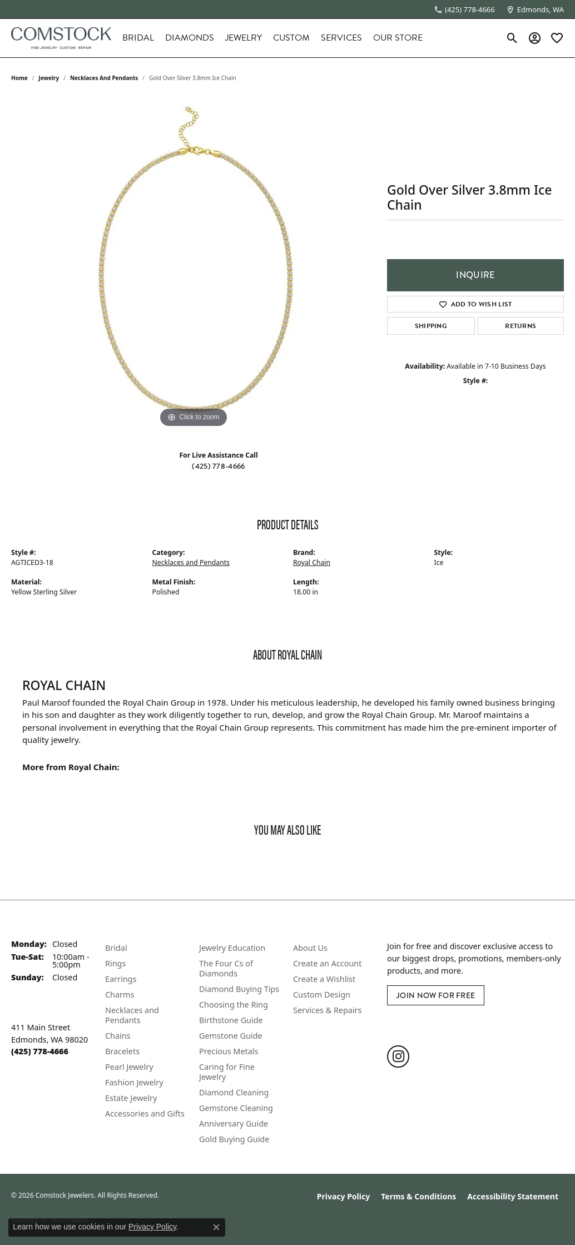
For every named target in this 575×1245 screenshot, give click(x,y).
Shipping (431, 326)
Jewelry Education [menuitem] (232, 948)
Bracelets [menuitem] (122, 1051)
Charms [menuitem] (119, 994)
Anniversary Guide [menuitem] (233, 1123)
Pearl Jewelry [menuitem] (129, 1067)
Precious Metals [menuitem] (228, 1051)
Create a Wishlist (324, 979)
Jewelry (243, 37)
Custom (291, 37)
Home (19, 78)
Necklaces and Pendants (104, 78)
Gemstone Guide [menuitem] (230, 1035)
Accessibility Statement (512, 1196)
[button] (512, 38)
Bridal (138, 37)
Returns (520, 326)
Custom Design (321, 994)
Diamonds (189, 37)
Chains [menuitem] (118, 1035)
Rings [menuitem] (115, 963)
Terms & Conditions (418, 1196)
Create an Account (327, 963)
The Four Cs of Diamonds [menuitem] (226, 968)
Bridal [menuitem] (116, 948)
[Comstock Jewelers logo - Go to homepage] (61, 38)
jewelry (48, 78)
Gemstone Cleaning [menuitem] (236, 1108)
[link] (464, 9)
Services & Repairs (327, 1010)
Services (341, 37)
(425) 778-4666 (218, 466)
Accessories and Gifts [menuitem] (145, 1113)
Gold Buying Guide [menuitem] (234, 1139)
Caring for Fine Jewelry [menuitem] (227, 1072)
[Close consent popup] (216, 1227)
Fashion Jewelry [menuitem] (134, 1082)
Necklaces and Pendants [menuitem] (132, 1015)
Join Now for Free (435, 995)
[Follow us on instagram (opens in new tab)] (398, 1056)
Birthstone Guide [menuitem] (231, 1020)
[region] (193, 263)
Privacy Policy (343, 1196)
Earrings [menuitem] (120, 979)
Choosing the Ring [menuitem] (233, 1004)
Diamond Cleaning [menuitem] (234, 1092)
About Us (310, 948)
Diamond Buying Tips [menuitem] (239, 989)
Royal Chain (311, 562)
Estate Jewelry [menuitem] (131, 1098)
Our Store (398, 37)
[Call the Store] (39, 1051)
